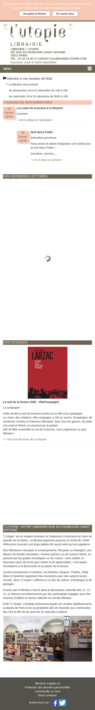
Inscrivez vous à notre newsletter (34, 62)
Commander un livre (47, 691)
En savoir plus (65, 13)
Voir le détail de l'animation (34, 120)
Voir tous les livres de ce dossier (25, 439)
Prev (6, 182)
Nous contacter (47, 695)
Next (89, 182)
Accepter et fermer (34, 13)
